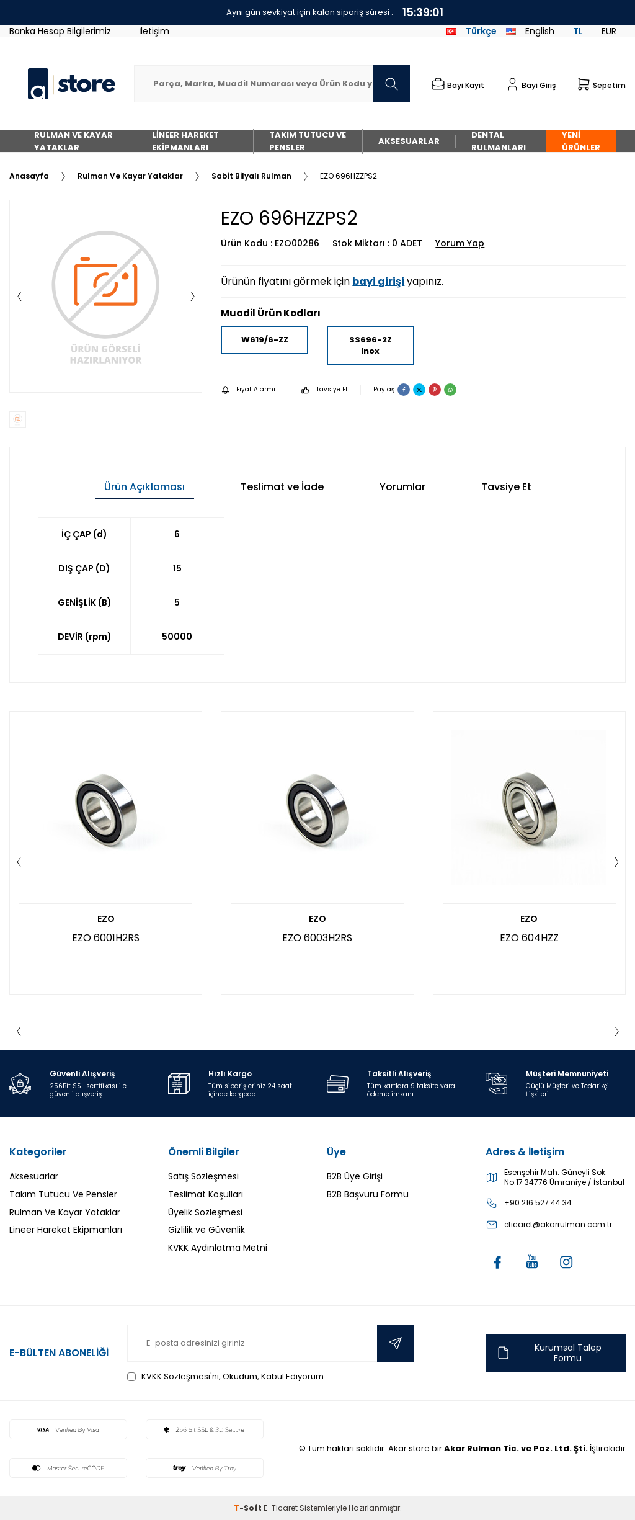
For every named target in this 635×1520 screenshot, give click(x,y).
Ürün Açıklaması (144, 487)
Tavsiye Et (324, 390)
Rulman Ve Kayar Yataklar (73, 141)
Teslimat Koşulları (205, 1194)
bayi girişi (378, 281)
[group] (106, 296)
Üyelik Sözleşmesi (205, 1212)
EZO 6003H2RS (317, 937)
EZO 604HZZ (529, 937)
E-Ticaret (281, 1508)
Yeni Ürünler (581, 141)
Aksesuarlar (409, 141)
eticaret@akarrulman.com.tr (558, 1225)
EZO (106, 919)
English (530, 31)
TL (578, 31)
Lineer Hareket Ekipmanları (185, 141)
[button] (19, 296)
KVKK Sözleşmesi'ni (180, 1376)
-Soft (249, 1508)
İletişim (154, 31)
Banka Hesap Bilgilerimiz (60, 31)
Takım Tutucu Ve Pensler (307, 141)
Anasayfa (29, 176)
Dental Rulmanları (498, 141)
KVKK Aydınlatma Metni (217, 1247)
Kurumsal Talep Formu (548, 1352)
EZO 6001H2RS (106, 937)
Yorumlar (402, 487)
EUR (609, 31)
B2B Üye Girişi (355, 1176)
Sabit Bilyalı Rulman (251, 176)
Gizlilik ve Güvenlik (206, 1229)
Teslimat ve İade (282, 487)
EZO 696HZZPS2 (348, 176)
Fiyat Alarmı (248, 390)
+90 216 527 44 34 (538, 1203)
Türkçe (471, 31)
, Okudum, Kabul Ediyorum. (226, 1376)
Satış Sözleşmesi (203, 1176)
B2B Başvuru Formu (368, 1194)
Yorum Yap (459, 243)
